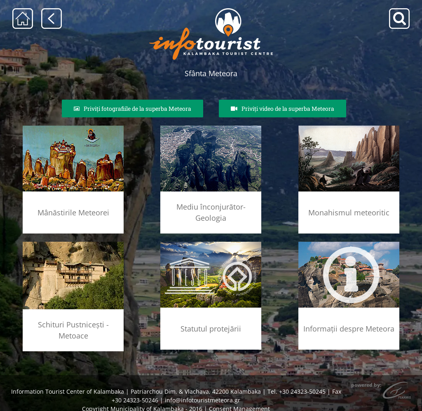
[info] (348, 244)
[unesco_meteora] (210, 244)
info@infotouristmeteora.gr (202, 400)
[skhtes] (73, 244)
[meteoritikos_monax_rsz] (348, 128)
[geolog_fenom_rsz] (210, 128)
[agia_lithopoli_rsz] (73, 128)
